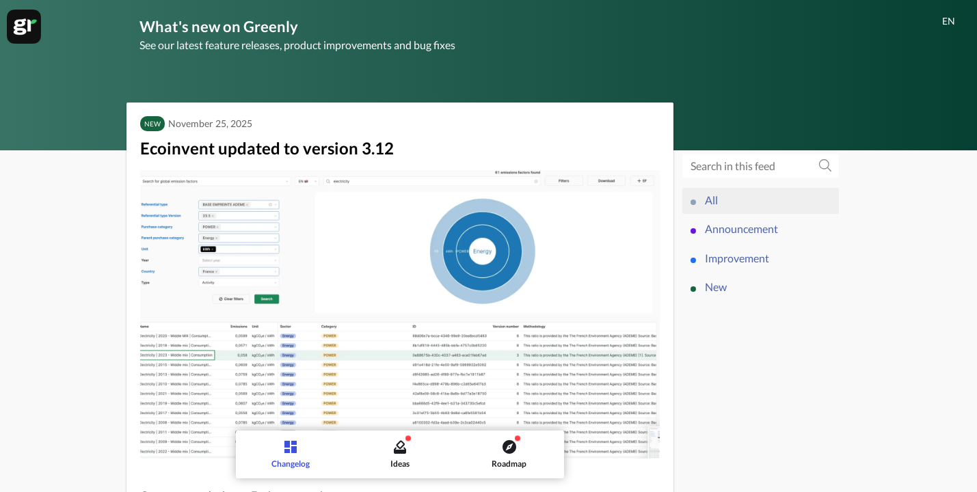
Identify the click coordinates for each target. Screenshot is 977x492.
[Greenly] (24, 27)
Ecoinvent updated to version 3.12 (267, 148)
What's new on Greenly (218, 26)
